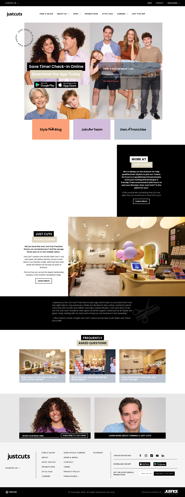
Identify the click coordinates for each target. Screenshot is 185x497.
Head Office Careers (74, 452)
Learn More (141, 201)
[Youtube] (157, 455)
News (150, 3)
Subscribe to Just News (74, 435)
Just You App (138, 14)
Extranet (98, 452)
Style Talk (107, 14)
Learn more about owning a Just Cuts (130, 435)
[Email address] (146, 474)
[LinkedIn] (163, 455)
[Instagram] (146, 455)
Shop (75, 14)
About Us (62, 14)
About (45, 457)
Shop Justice (49, 462)
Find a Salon (46, 14)
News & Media (71, 457)
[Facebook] (140, 455)
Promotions (91, 14)
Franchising (70, 476)
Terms (67, 467)
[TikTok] (151, 455)
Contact (160, 3)
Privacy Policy (72, 471)
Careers (121, 14)
